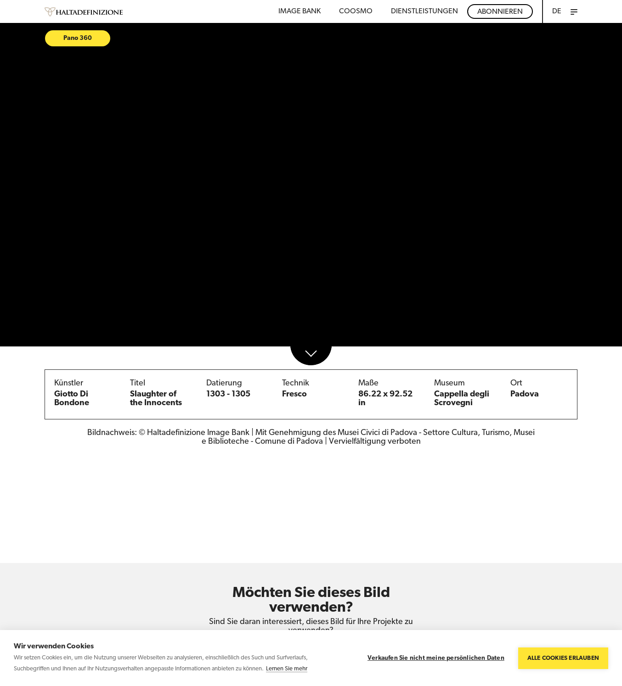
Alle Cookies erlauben (563, 658)
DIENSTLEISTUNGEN (424, 11)
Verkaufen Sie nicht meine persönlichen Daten (436, 658)
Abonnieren (500, 12)
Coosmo (356, 11)
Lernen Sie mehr (286, 669)
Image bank (299, 11)
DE (556, 11)
